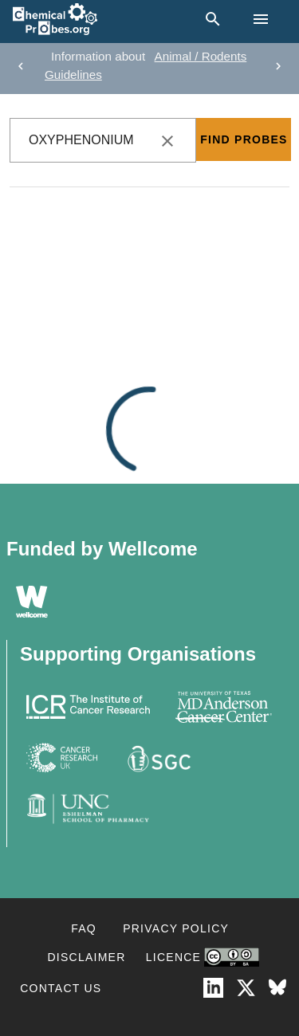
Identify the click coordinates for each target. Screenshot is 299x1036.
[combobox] (103, 140)
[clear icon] (167, 141)
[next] (278, 66)
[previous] (21, 66)
